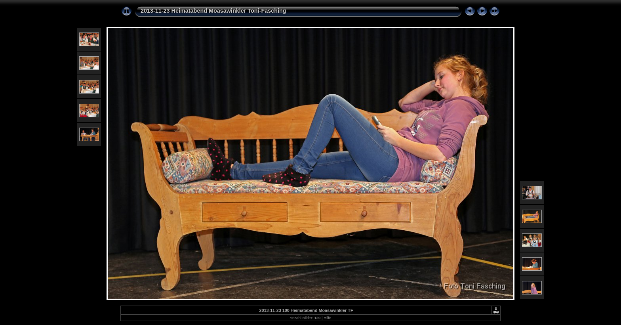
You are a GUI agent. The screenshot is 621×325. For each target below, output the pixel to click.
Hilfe (327, 317)
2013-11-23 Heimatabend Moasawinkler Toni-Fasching (213, 11)
